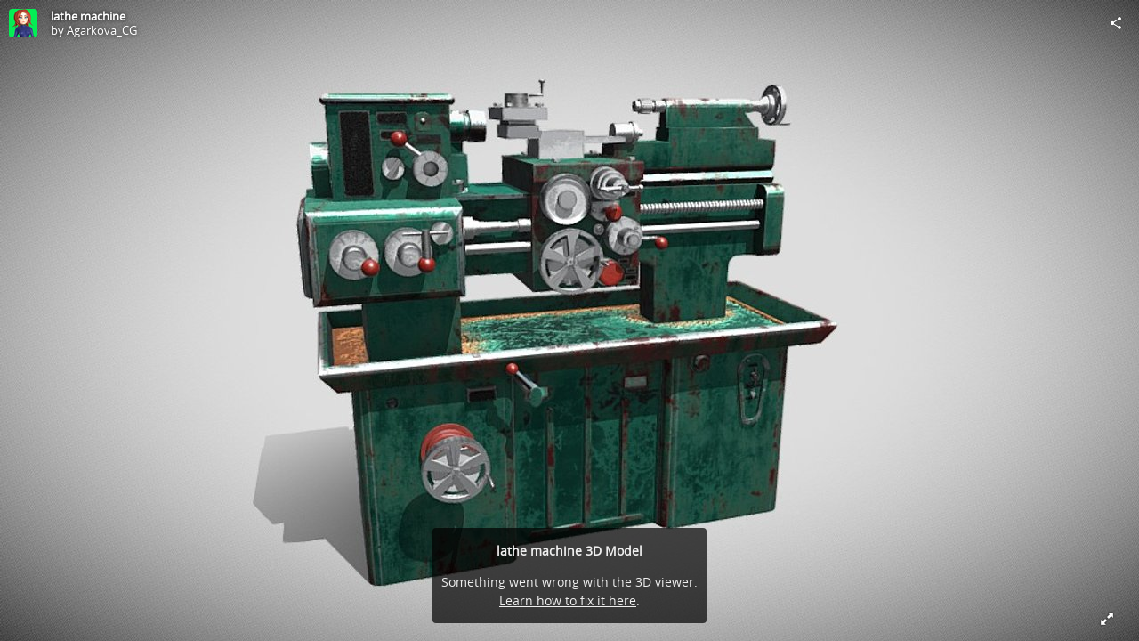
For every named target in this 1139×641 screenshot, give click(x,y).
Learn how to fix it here (567, 600)
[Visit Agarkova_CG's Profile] (23, 23)
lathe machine (88, 16)
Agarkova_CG (102, 30)
